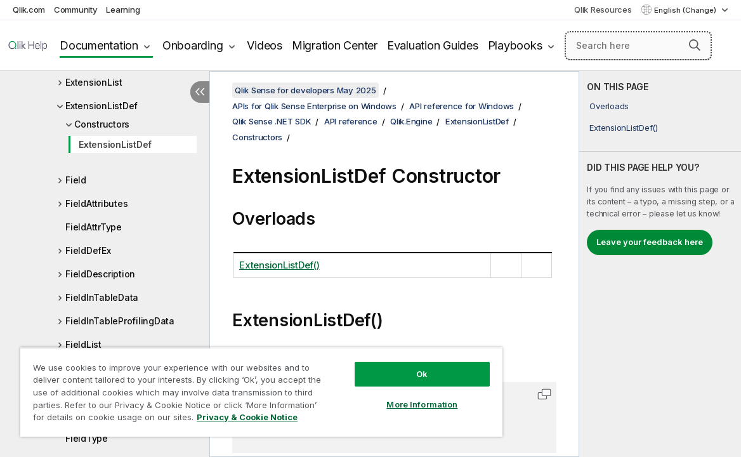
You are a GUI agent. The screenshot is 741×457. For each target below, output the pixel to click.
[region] (235, 387)
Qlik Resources (603, 9)
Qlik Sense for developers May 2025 (305, 90)
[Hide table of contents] (199, 92)
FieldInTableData (101, 297)
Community (76, 9)
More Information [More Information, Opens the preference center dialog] (377, 395)
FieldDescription (100, 273)
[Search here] (638, 45)
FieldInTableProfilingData (119, 320)
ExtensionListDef (101, 105)
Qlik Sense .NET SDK (271, 121)
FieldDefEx (88, 250)
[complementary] (660, 264)
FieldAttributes (96, 203)
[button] (694, 45)
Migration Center (334, 45)
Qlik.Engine (411, 121)
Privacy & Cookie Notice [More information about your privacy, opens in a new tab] (122, 419)
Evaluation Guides (432, 45)
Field (75, 180)
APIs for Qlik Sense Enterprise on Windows (314, 106)
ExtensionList (93, 82)
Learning (123, 9)
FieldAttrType (93, 227)
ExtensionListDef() (623, 128)
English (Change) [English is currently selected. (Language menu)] (686, 10)
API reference (350, 121)
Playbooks (515, 45)
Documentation (99, 45)
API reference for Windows (461, 106)
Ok (377, 364)
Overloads (609, 106)
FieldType (86, 438)
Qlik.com (29, 9)
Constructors (101, 124)
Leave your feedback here (649, 242)
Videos (264, 45)
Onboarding (192, 45)
